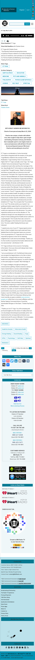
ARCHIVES (5, 324)
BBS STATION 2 (17, 440)
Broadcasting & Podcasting (8, 590)
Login (13, 348)
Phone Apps (4, 606)
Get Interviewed (5, 599)
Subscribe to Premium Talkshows (8, 10)
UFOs (3, 338)
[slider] (14, 35)
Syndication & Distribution (7, 602)
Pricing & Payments (6, 595)
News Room (4, 604)
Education (20, 73)
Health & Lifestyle (7, 329)
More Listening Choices (17, 406)
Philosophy (7, 80)
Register (22, 10)
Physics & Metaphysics (23, 80)
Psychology (11, 338)
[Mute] (26, 36)
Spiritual (26, 83)
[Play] (3, 36)
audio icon (21, 386)
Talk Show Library (5, 597)
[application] (17, 36)
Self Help (15, 83)
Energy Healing (6, 333)
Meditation (5, 342)
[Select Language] (32, 18)
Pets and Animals (19, 76)
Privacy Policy (4, 613)
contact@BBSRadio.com (15, 574)
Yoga (26, 333)
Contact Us (4, 611)
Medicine (6, 76)
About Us (3, 608)
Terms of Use (4, 615)
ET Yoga (5, 66)
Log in (28, 10)
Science (5, 83)
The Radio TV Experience (7, 592)
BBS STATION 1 (17, 433)
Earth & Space (8, 73)
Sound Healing (18, 333)
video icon (21, 392)
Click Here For (17, 404)
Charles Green (5, 107)
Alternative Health (20, 329)
